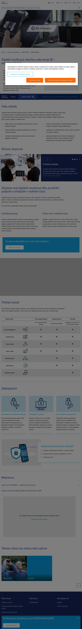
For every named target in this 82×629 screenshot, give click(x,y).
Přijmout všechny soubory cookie (60, 80)
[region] (41, 74)
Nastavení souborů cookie (20, 74)
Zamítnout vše (34, 80)
